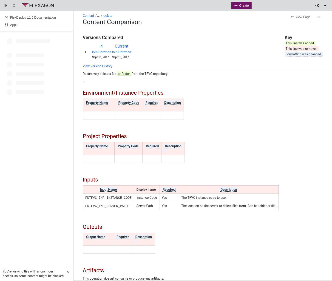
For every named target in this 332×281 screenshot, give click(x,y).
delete (108, 15)
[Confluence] (38, 5)
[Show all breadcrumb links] (98, 15)
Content (88, 15)
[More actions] (318, 17)
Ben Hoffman (101, 52)
